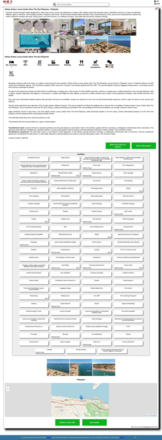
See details (94, 422)
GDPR (122, 437)
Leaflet (144, 415)
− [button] (8, 389)
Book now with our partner (118, 146)
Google (49, 437)
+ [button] (8, 386)
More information (143, 146)
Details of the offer (67, 422)
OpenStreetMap (152, 415)
